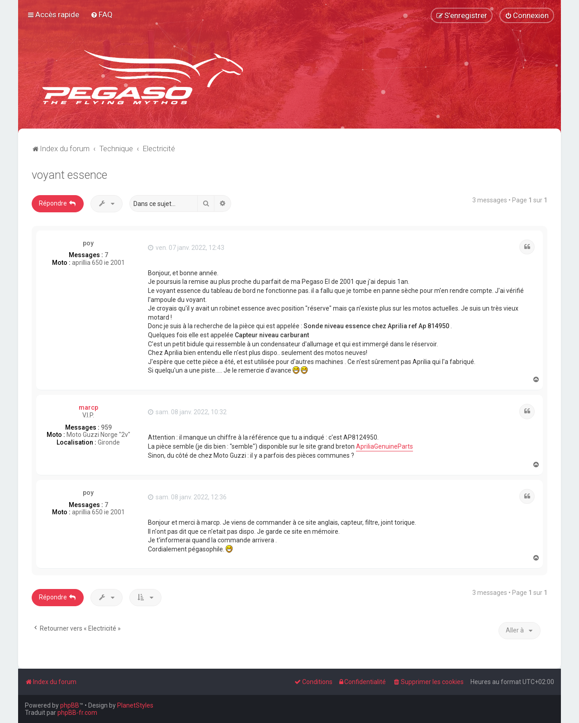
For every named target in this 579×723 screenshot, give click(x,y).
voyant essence (69, 175)
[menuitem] (101, 14)
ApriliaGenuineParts (384, 446)
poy (88, 243)
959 (106, 427)
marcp (88, 407)
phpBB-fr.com (77, 712)
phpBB (69, 705)
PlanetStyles (135, 705)
